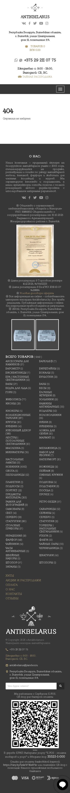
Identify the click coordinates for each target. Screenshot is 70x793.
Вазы (9, 383)
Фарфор (11, 539)
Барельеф (46, 361)
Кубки (43, 422)
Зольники (46, 399)
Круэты (11, 422)
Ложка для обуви (47, 432)
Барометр (13, 368)
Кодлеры (45, 410)
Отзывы (12, 598)
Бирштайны (47, 368)
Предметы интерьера (13, 496)
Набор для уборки (46, 454)
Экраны (11, 566)
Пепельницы (15, 474)
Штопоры (46, 562)
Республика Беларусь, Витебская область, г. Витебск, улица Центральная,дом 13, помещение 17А (35, 36)
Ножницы (46, 466)
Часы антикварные (16, 550)
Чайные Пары (49, 543)
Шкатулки (46, 555)
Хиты (10, 575)
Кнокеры (12, 410)
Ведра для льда (16, 388)
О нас (10, 589)
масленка (13, 448)
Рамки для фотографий (15, 503)
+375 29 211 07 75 (40, 60)
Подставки (47, 486)
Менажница (48, 448)
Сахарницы (47, 508)
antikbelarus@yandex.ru (24, 665)
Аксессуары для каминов (17, 363)
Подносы (13, 486)
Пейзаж (44, 470)
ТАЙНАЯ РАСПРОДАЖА (35, 76)
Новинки (12, 466)
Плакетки (13, 482)
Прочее (44, 494)
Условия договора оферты (37, 293)
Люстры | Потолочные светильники (15, 440)
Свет (9, 512)
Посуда (44, 490)
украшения (14, 535)
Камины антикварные (49, 405)
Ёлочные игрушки (45, 394)
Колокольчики (50, 414)
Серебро (11, 517)
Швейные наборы (12, 557)
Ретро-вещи (47, 501)
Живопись (13, 399)
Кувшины (46, 426)
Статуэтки (13, 521)
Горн (9, 392)
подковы (46, 482)
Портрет (11, 490)
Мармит (45, 437)
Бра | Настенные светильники (17, 378)
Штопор (11, 562)
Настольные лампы (15, 461)
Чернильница (49, 548)
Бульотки (46, 376)
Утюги (43, 535)
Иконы (11, 403)
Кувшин (11, 426)
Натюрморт (47, 459)
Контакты (14, 594)
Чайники (12, 543)
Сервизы (45, 512)
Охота (10, 470)
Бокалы (44, 372)
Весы (42, 388)
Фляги (43, 539)
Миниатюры (15, 452)
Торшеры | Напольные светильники (49, 528)
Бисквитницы (16, 372)
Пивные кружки (51, 474)
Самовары (13, 508)
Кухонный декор (18, 430)
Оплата (12, 585)
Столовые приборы (13, 527)
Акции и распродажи (23, 580)
